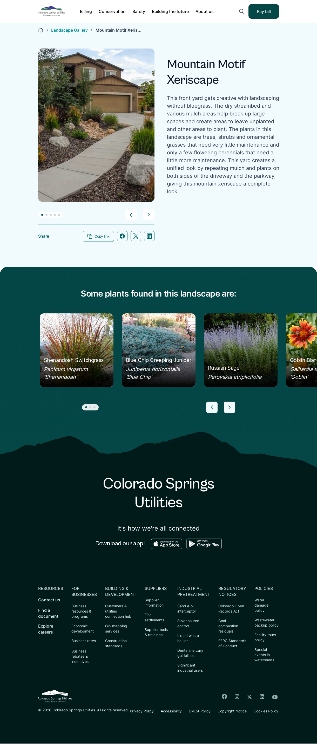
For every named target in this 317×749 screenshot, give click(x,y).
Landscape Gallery (69, 30)
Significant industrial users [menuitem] (190, 668)
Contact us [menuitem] (49, 600)
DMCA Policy (109, 716)
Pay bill (267, 13)
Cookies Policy (177, 716)
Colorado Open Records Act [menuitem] (231, 609)
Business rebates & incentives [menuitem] (80, 656)
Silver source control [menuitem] (188, 623)
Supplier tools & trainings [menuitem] (156, 632)
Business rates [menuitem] (83, 641)
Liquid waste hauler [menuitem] (188, 638)
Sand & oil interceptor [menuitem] (186, 609)
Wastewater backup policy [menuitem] (266, 623)
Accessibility (80, 716)
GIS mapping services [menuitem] (116, 629)
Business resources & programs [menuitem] (81, 611)
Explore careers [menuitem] (45, 629)
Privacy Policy (50, 716)
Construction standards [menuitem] (116, 643)
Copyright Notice (142, 716)
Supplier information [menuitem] (154, 603)
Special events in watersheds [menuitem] (264, 655)
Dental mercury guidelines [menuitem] (190, 653)
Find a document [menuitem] (48, 613)
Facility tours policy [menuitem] (265, 637)
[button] (86, 11)
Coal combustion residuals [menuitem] (228, 626)
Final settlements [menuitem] (154, 617)
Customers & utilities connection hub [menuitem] (118, 611)
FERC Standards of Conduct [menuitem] (232, 643)
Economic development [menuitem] (82, 629)
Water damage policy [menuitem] (261, 605)
